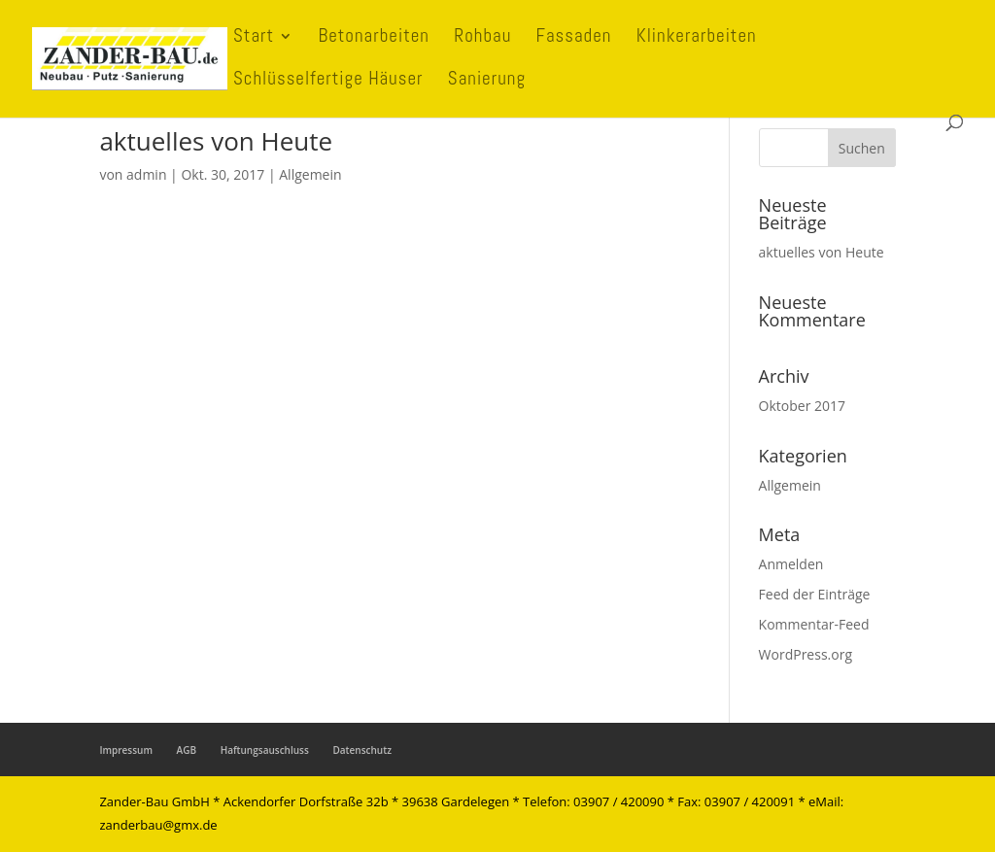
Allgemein (310, 174)
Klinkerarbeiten (696, 38)
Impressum (126, 750)
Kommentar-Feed (814, 624)
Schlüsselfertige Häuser (328, 81)
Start (253, 38)
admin (146, 174)
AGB (186, 750)
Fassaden (574, 38)
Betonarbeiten (373, 38)
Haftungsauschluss (265, 750)
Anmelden (791, 564)
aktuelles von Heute (215, 140)
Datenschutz (361, 750)
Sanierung (487, 81)
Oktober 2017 (802, 405)
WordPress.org (805, 654)
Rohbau (482, 38)
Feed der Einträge (815, 594)
